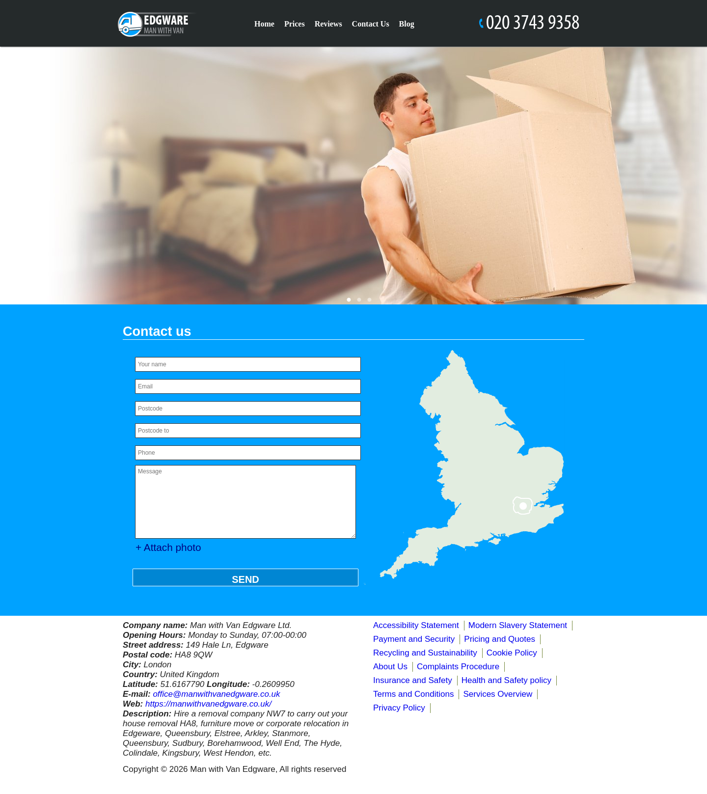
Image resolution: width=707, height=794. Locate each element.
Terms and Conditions (413, 694)
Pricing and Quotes (499, 639)
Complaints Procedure (458, 666)
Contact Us (370, 24)
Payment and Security (414, 639)
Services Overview (497, 694)
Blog (406, 24)
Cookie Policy (512, 652)
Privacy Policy (399, 707)
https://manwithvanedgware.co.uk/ (208, 704)
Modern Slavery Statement (517, 625)
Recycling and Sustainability (425, 652)
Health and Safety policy (506, 680)
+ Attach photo (168, 547)
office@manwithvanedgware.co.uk (216, 694)
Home (264, 24)
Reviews (328, 24)
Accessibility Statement (416, 625)
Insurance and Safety (412, 680)
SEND (245, 579)
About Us (390, 666)
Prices (294, 24)
